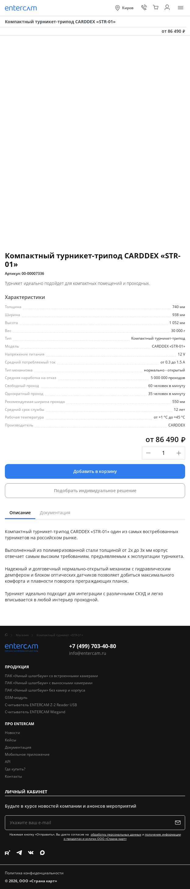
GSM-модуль (16, 697)
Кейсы (10, 740)
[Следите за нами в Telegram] (19, 852)
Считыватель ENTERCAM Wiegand (35, 711)
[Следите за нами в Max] (42, 852)
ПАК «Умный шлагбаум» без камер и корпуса (45, 690)
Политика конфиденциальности (34, 873)
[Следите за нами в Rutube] (7, 852)
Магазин (22, 635)
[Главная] (6, 635)
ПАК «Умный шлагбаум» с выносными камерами (49, 682)
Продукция (17, 667)
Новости (12, 732)
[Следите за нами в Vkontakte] (30, 852)
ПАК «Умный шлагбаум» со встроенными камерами (51, 675)
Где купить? (15, 769)
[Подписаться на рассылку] (179, 822)
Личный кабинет (26, 791)
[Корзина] (155, 8)
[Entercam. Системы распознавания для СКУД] (21, 8)
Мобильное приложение (27, 754)
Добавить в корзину (95, 471)
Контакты (13, 776)
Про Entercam (19, 724)
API (7, 761)
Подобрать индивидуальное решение (95, 490)
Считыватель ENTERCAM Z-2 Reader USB (41, 704)
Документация (18, 747)
